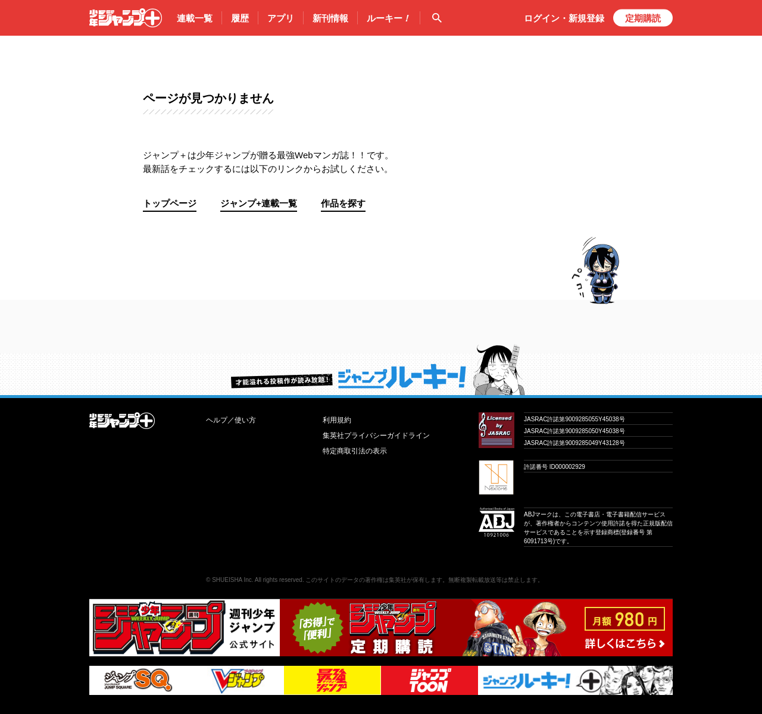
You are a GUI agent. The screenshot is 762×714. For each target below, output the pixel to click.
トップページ (169, 203)
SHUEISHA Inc (232, 580)
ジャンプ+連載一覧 (258, 203)
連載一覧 (195, 18)
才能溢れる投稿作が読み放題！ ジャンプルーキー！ (381, 369)
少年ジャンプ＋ (125, 17)
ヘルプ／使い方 (231, 420)
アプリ (280, 18)
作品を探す (343, 203)
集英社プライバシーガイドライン (376, 435)
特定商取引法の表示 (355, 451)
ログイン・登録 (564, 18)
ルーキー (389, 18)
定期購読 (643, 18)
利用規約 (337, 420)
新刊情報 (330, 18)
